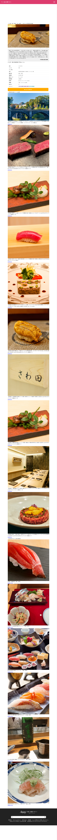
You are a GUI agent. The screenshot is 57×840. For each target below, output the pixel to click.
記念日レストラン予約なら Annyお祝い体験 (18, 821)
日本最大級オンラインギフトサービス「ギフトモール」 (37, 821)
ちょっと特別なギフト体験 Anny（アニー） (40, 819)
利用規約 (29, 819)
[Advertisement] (28, 13)
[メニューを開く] (54, 2)
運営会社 (10, 819)
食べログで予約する (28, 89)
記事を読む (10, 124)
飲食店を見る (10, 583)
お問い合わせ (24, 819)
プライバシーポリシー (17, 819)
